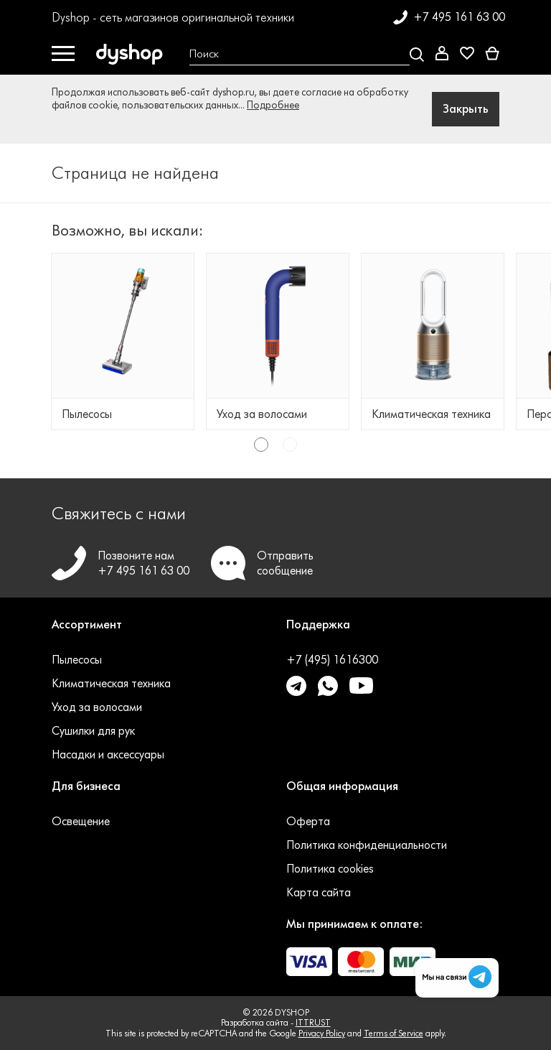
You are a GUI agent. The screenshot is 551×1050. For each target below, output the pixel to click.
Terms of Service (393, 1033)
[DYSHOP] (132, 54)
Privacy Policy (321, 1033)
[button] (158, 633)
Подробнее (273, 105)
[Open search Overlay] (301, 54)
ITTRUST (313, 1022)
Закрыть (466, 109)
